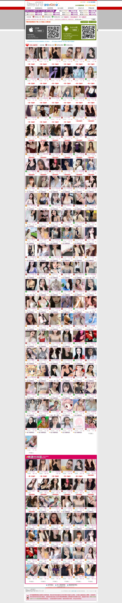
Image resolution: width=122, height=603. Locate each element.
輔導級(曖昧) (47, 17)
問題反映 (91, 8)
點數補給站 (38, 8)
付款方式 (81, 8)
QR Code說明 (92, 22)
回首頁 (28, 8)
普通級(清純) (57, 17)
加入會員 (60, 8)
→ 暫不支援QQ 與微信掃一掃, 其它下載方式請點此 (62, 41)
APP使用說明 (84, 22)
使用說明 (71, 8)
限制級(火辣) (38, 17)
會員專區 (50, 8)
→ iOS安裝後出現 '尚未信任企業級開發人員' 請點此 (37, 41)
